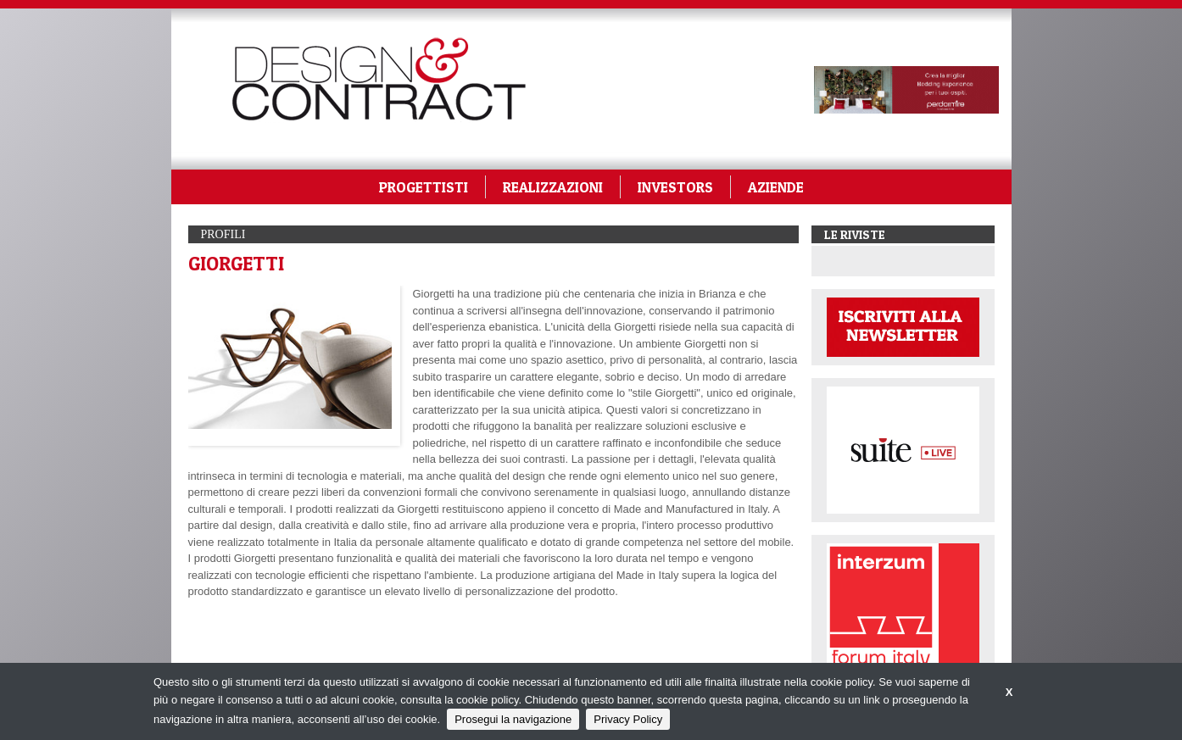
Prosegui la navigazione (512, 719)
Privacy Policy (628, 719)
